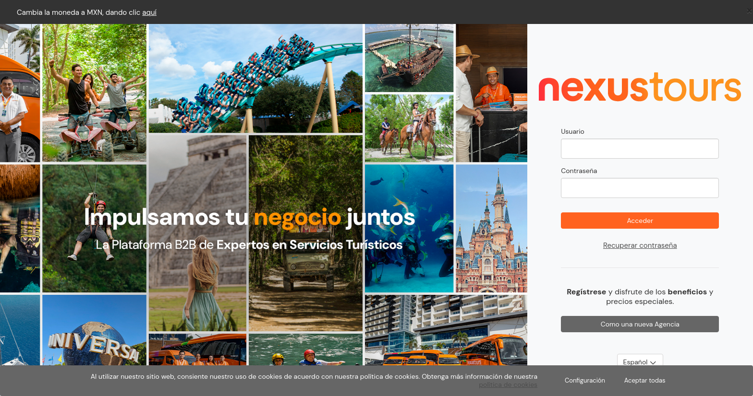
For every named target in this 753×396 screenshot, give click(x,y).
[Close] (749, 10)
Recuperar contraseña (640, 245)
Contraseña (579, 170)
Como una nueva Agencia (640, 324)
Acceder (640, 220)
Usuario (572, 131)
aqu (148, 12)
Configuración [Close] (585, 380)
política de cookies (508, 384)
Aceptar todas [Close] (645, 380)
